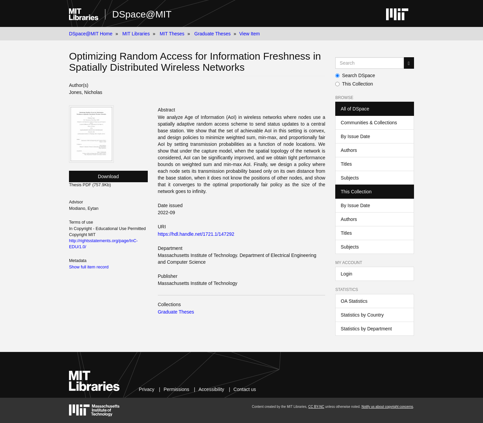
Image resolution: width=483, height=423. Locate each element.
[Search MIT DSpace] (369, 63)
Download (108, 176)
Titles (346, 164)
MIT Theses (172, 33)
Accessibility (211, 389)
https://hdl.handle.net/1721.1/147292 (196, 234)
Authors (349, 150)
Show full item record (89, 267)
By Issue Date (355, 136)
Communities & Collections (369, 122)
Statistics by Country (362, 315)
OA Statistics (354, 301)
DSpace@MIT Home (90, 33)
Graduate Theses (212, 33)
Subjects (350, 178)
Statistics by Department (366, 328)
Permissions (176, 389)
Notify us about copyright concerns (387, 407)
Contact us (245, 389)
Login (346, 273)
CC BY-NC (316, 407)
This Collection (354, 84)
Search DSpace (355, 75)
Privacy (146, 389)
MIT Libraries (135, 33)
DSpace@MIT (141, 14)
